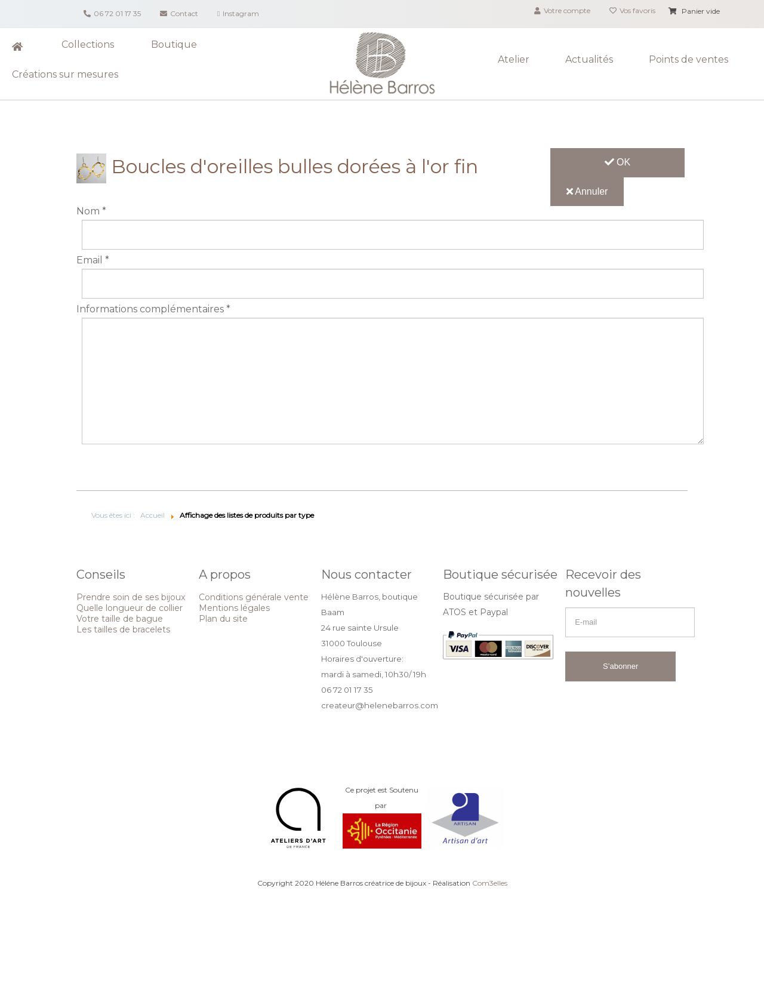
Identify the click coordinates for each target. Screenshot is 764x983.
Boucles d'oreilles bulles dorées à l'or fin (277, 166)
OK (618, 162)
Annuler (587, 191)
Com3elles (489, 882)
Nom (91, 211)
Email (92, 260)
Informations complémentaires (153, 309)
